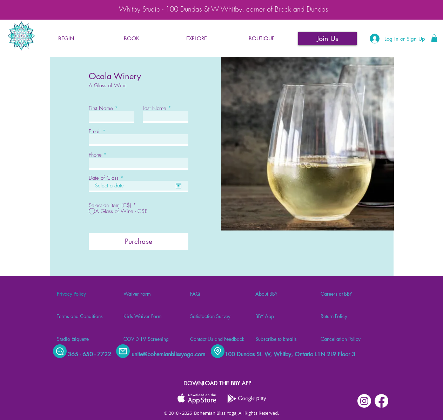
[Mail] (123, 351)
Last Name (154, 108)
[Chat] (60, 351)
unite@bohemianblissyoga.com (168, 354)
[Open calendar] (178, 185)
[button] (131, 38)
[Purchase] (138, 241)
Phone (95, 155)
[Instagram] (364, 401)
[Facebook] (381, 401)
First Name (101, 108)
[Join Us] (327, 38)
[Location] (217, 351)
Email (95, 131)
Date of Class (107, 178)
